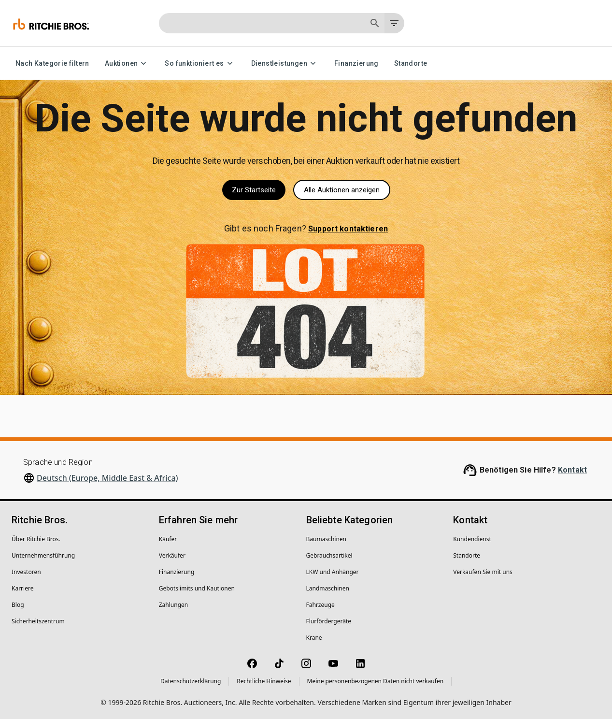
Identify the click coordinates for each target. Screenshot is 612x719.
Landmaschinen (327, 588)
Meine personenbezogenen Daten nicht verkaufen (375, 681)
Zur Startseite (253, 190)
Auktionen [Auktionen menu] (127, 63)
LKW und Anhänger (332, 572)
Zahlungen (173, 605)
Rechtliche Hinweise (264, 681)
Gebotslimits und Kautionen (197, 588)
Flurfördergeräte (328, 621)
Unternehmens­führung (43, 555)
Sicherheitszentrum (38, 621)
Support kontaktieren (348, 228)
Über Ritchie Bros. (36, 539)
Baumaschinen (326, 539)
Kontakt (572, 470)
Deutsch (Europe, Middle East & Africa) (107, 478)
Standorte (410, 63)
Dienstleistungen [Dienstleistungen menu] (285, 63)
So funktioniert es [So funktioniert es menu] (200, 63)
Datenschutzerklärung (190, 681)
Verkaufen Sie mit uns (482, 572)
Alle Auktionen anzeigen (341, 190)
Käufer (168, 539)
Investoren (26, 572)
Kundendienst (472, 539)
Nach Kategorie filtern (52, 63)
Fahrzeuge (320, 605)
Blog (18, 605)
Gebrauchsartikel (329, 555)
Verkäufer (172, 555)
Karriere (22, 588)
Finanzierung (356, 63)
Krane (314, 637)
